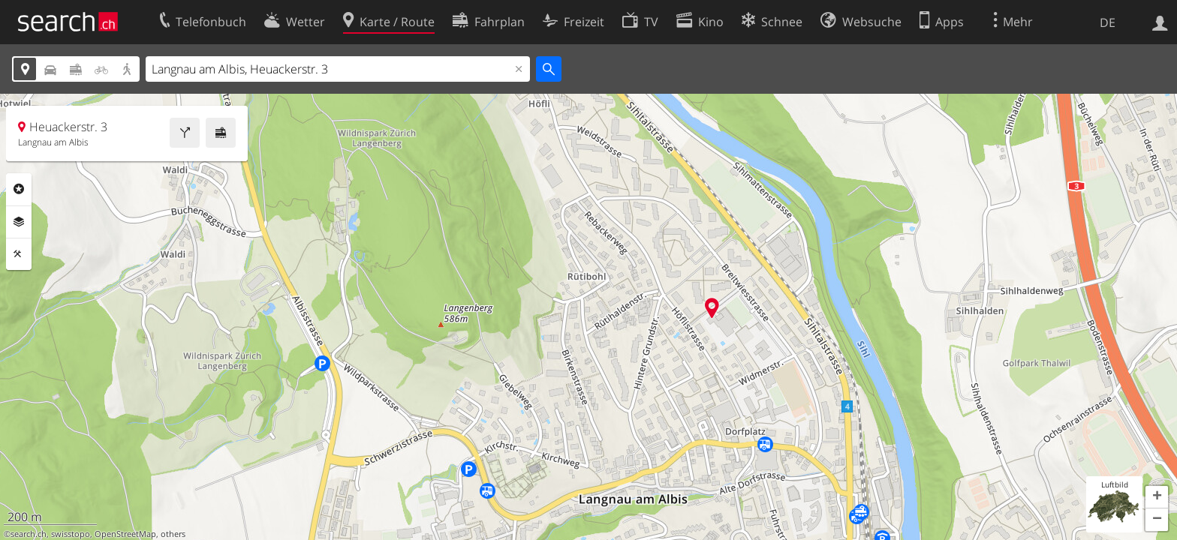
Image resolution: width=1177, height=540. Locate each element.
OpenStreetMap (125, 534)
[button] (1156, 497)
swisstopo (70, 534)
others (173, 534)
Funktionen (19, 254)
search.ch (29, 534)
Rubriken (19, 189)
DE (1107, 22)
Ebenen (19, 222)
